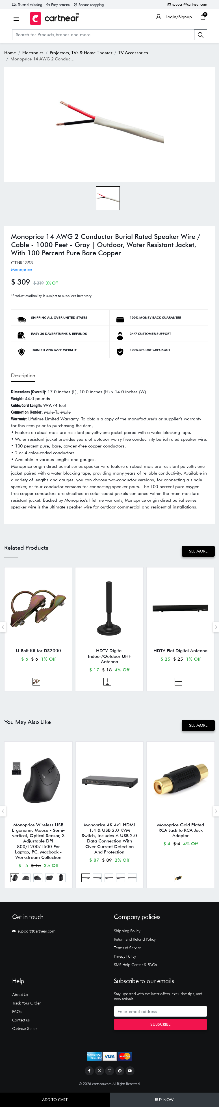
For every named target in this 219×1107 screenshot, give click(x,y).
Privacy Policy (125, 956)
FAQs (16, 1012)
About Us (20, 995)
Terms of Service (128, 948)
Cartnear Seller (24, 1029)
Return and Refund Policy (135, 939)
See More (198, 551)
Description (23, 375)
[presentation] (3, 627)
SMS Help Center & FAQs (135, 965)
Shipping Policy (127, 931)
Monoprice (21, 269)
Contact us (21, 1020)
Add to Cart (55, 1099)
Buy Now (164, 1099)
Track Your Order (26, 1003)
